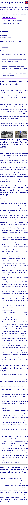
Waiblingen (7, 73)
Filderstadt (7, 70)
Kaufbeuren (11, 63)
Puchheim (11, 73)
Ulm (6, 54)
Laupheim (3, 56)
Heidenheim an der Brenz (14, 54)
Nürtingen (24, 63)
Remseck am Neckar (16, 73)
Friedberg (16, 56)
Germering (4, 75)
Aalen (14, 56)
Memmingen (20, 59)
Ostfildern (11, 70)
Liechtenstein (22, 44)
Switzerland (4, 47)
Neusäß (7, 56)
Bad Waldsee (20, 63)
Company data (15, 14)
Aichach (10, 61)
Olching (23, 70)
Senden (8, 54)
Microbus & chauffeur (9, 17)
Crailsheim (18, 66)
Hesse (18, 44)
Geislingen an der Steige (23, 54)
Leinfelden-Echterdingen (10, 75)
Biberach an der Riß (5, 61)
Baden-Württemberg (8, 44)
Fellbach (3, 73)
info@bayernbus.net (3, 35)
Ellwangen (14, 61)
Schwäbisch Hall (19, 70)
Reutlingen (21, 68)
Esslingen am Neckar (5, 68)
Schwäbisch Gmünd (14, 59)
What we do (5, 14)
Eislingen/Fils (9, 59)
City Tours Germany (13, 438)
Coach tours (16, 23)
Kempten (3, 70)
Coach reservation (8, 20)
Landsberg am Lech (19, 61)
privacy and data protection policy (5, 37)
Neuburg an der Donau (12, 66)
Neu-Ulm (3, 54)
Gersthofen (10, 56)
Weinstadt (22, 66)
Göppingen (24, 59)
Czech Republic (14, 44)
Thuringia (7, 47)
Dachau (21, 73)
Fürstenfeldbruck (16, 68)
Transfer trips (19, 20)
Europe (6, 333)
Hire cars (23, 14)
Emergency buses (7, 26)
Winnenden (25, 68)
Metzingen (11, 68)
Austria (3, 44)
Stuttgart (24, 73)
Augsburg (23, 56)
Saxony (26, 44)
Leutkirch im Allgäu (5, 66)
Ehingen (20, 56)
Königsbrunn (4, 59)
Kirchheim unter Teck (5, 63)
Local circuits (6, 23)
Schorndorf (15, 63)
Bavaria (7, 208)
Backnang (14, 70)
